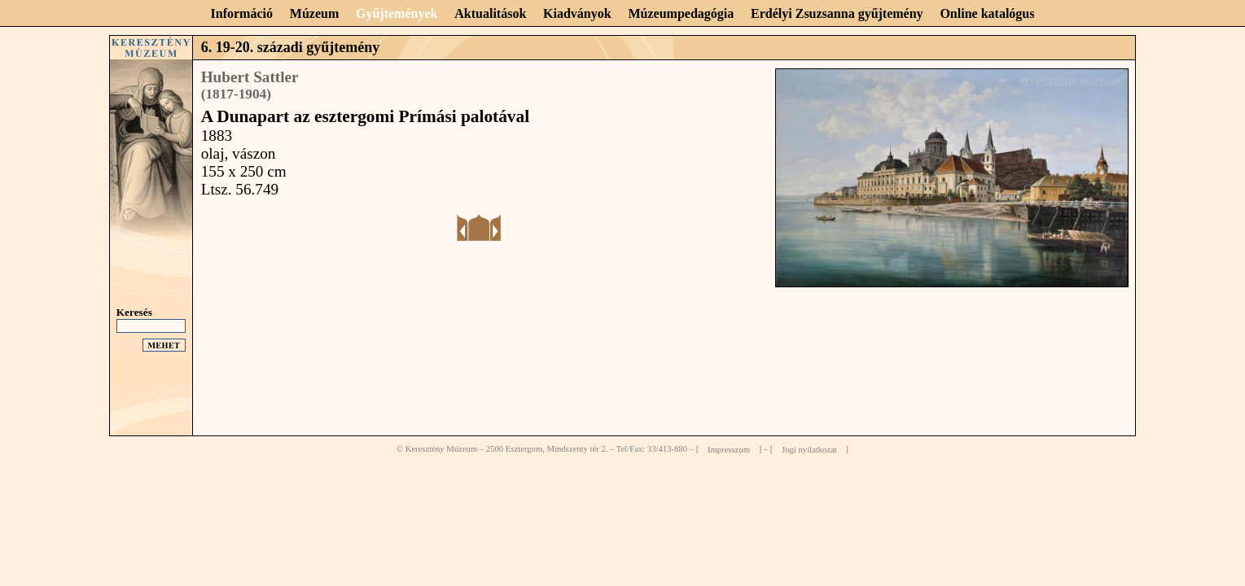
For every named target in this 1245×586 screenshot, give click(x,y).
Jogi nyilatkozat (809, 448)
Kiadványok (577, 13)
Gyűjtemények (396, 13)
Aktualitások (490, 13)
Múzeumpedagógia (681, 13)
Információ (242, 13)
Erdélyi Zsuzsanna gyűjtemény (837, 13)
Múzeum (314, 13)
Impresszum (729, 448)
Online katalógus (987, 13)
